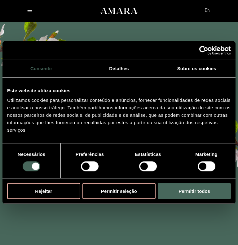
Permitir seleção (119, 191)
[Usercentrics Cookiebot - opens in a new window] (204, 50)
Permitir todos (194, 191)
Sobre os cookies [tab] (196, 68)
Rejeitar (43, 191)
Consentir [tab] (41, 68)
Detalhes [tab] (119, 68)
